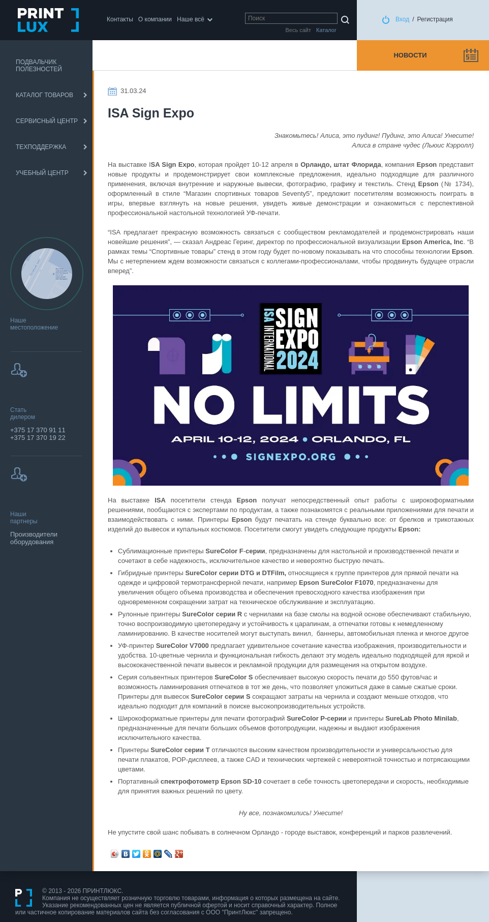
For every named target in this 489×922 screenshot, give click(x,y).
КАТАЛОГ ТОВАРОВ (44, 95)
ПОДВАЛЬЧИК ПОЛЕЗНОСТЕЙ (39, 65)
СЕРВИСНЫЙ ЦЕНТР (47, 121)
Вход (402, 19)
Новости (409, 55)
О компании (155, 19)
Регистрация (435, 19)
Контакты (120, 19)
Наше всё (190, 19)
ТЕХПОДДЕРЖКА (41, 147)
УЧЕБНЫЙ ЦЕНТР (42, 172)
